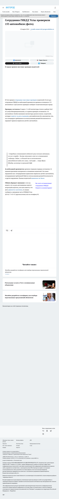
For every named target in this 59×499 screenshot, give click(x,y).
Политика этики (19, 443)
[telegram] (12, 230)
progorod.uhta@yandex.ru (8, 460)
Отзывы (18, 445)
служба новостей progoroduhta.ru (42, 29)
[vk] (7, 230)
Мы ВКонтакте (25, 11)
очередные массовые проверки (26, 100)
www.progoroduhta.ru (14, 451)
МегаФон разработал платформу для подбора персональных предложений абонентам (29, 272)
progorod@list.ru (34, 458)
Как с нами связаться (7, 445)
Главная (4, 447)
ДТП (31, 440)
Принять (53, 16)
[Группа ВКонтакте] (17, 60)
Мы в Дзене (35, 11)
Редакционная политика (35, 443)
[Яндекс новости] (42, 60)
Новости (18, 447)
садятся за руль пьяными (20, 116)
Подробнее (13, 491)
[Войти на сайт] (55, 7)
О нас (31, 445)
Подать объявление (45, 11)
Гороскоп (5, 443)
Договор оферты (19, 440)
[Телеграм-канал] (42, 63)
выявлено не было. (38, 178)
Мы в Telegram (16, 11)
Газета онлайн (6, 11)
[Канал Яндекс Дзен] (17, 63)
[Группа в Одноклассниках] (47, 430)
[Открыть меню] (3, 7)
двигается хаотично (15, 190)
